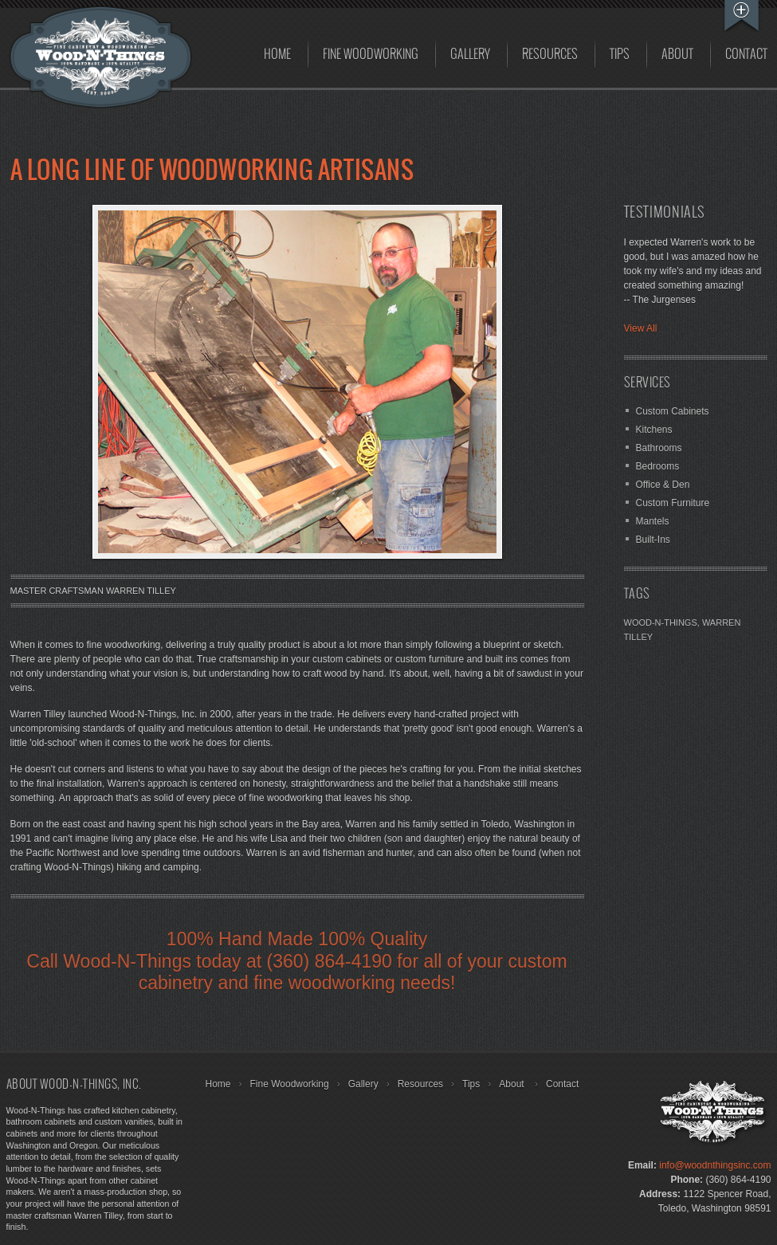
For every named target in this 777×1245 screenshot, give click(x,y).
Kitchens (654, 429)
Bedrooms (658, 466)
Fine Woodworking (370, 54)
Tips (620, 54)
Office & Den (663, 484)
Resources (550, 54)
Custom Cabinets (672, 411)
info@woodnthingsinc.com (715, 1165)
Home (277, 54)
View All (640, 328)
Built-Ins (653, 539)
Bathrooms (659, 448)
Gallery (470, 54)
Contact (562, 1084)
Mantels (652, 521)
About (677, 54)
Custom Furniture (673, 503)
